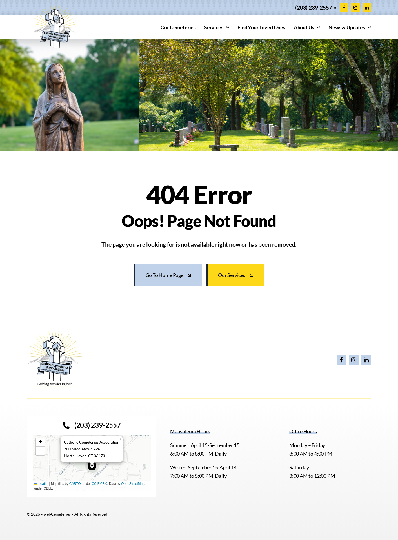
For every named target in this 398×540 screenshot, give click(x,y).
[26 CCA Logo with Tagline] (55, 333)
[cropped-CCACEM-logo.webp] (55, 8)
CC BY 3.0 (99, 484)
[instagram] (355, 7)
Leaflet (41, 484)
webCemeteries (57, 514)
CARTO (75, 484)
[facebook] (344, 7)
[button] (92, 465)
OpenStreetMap (132, 484)
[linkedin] (367, 7)
